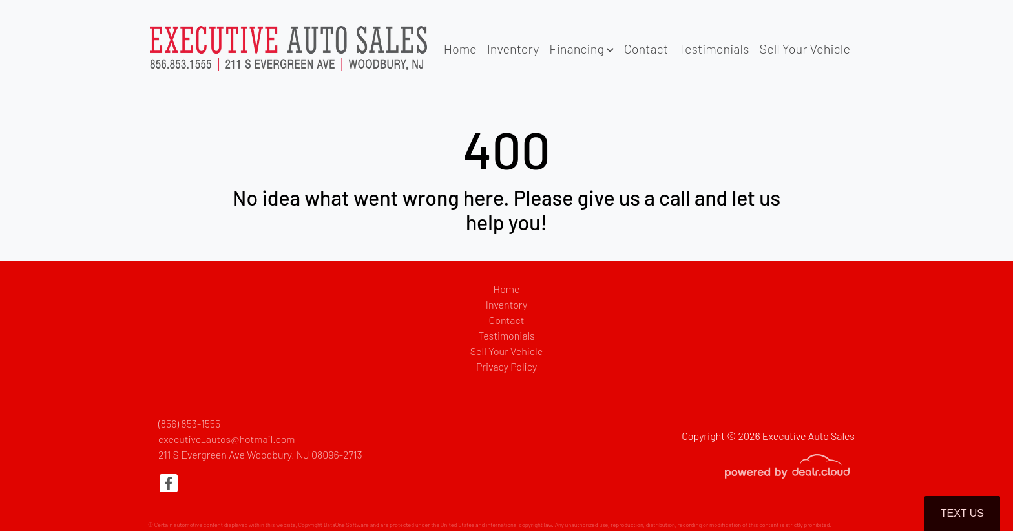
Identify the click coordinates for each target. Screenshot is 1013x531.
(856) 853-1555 (189, 423)
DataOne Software (346, 524)
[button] (581, 48)
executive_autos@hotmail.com (226, 439)
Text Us (962, 513)
